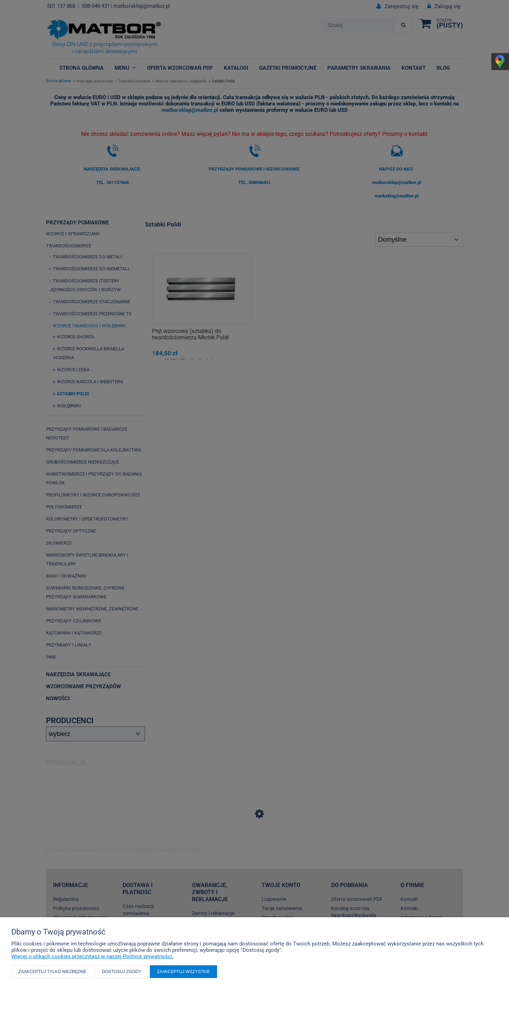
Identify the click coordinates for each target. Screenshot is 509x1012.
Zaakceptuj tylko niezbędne (52, 971)
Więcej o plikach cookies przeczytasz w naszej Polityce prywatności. (92, 956)
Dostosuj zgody (121, 971)
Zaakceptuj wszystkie (183, 971)
